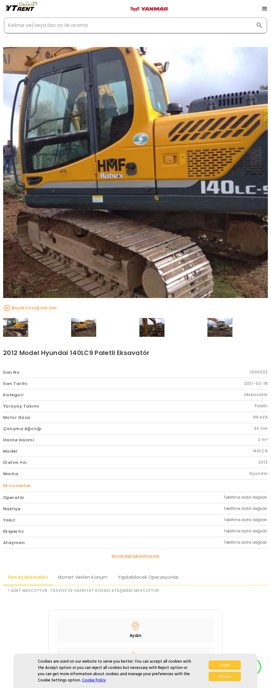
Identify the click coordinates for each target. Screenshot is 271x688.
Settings (224, 676)
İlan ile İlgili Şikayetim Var (136, 556)
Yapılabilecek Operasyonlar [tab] (148, 577)
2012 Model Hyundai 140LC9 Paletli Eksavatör (76, 352)
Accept (225, 665)
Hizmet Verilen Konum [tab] (83, 577)
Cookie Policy (94, 680)
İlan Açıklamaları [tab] (28, 577)
